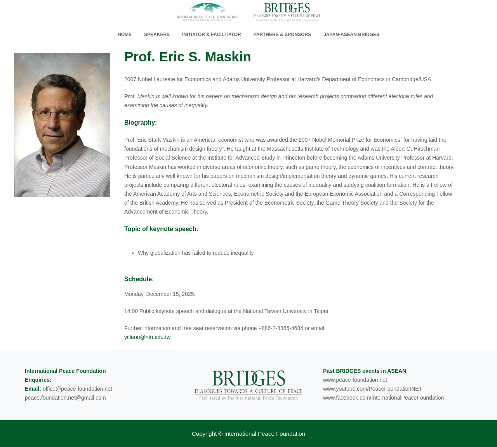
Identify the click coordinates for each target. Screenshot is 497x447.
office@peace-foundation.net (77, 389)
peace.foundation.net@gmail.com (65, 398)
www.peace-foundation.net (355, 380)
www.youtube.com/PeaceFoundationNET (372, 389)
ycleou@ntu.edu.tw (147, 337)
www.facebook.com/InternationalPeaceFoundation (383, 398)
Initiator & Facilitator (211, 34)
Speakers (157, 34)
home (125, 34)
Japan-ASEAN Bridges (351, 34)
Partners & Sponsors (282, 34)
